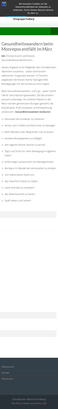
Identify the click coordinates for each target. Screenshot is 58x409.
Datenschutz (8, 366)
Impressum (7, 378)
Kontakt (5, 372)
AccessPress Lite (39, 403)
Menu (54, 31)
